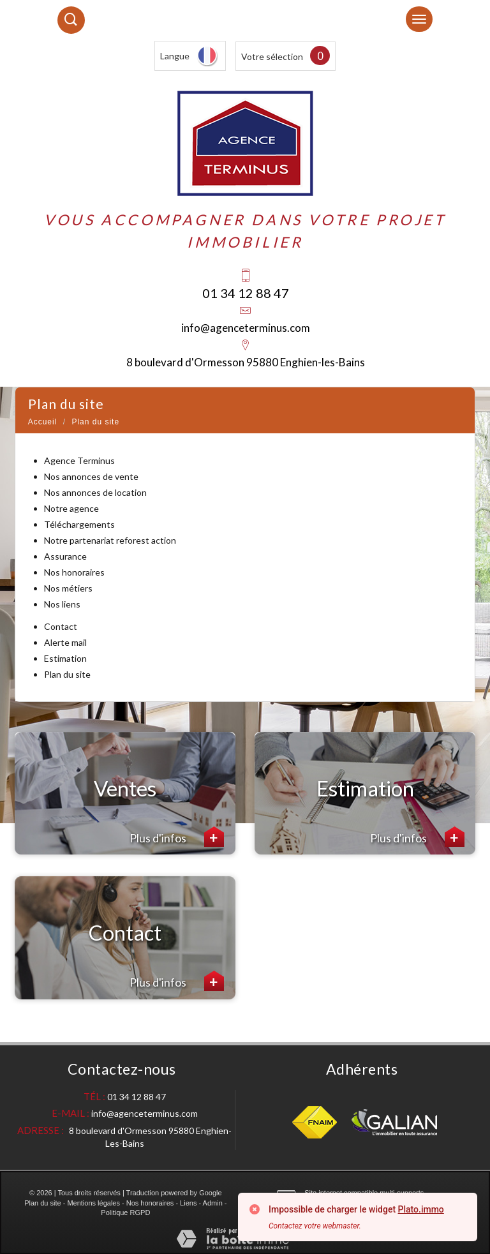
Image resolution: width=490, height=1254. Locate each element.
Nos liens (62, 604)
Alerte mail (65, 642)
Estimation (65, 658)
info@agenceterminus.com (245, 327)
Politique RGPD (125, 1212)
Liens (188, 1203)
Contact (60, 626)
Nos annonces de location (95, 492)
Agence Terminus (79, 460)
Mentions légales (93, 1203)
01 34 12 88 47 (245, 293)
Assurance (65, 556)
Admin (213, 1203)
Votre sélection (272, 56)
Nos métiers (68, 588)
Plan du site (67, 674)
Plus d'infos (177, 836)
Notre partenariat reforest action (110, 540)
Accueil (42, 421)
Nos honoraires (74, 572)
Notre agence (71, 508)
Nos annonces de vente (91, 476)
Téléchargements (79, 524)
